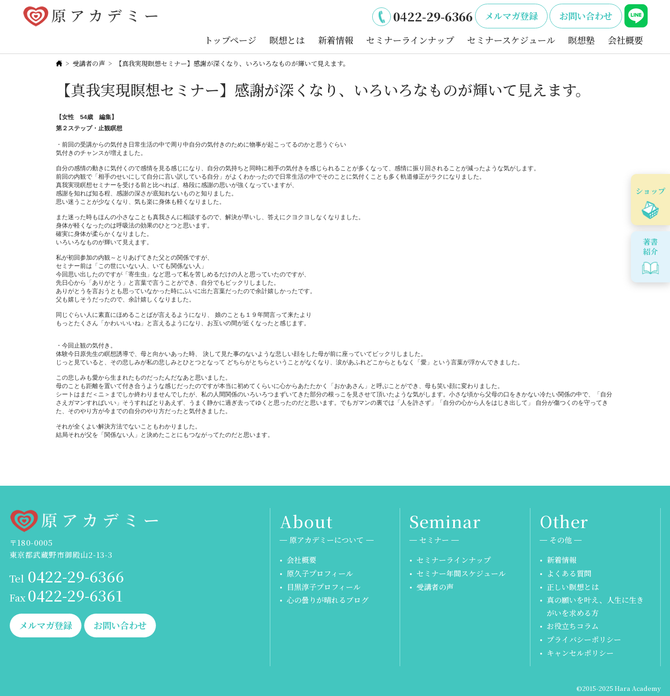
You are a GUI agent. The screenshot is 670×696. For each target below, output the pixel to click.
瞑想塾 (581, 39)
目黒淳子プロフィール (324, 587)
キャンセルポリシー (580, 653)
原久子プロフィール (320, 573)
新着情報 (335, 39)
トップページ (230, 39)
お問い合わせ (585, 15)
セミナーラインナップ (410, 39)
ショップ (650, 191)
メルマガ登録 (511, 15)
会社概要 (625, 39)
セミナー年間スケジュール (461, 573)
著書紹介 (650, 246)
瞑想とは (287, 39)
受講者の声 (89, 63)
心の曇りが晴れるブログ (327, 600)
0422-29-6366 (433, 16)
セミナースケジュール (511, 39)
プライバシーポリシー (584, 639)
